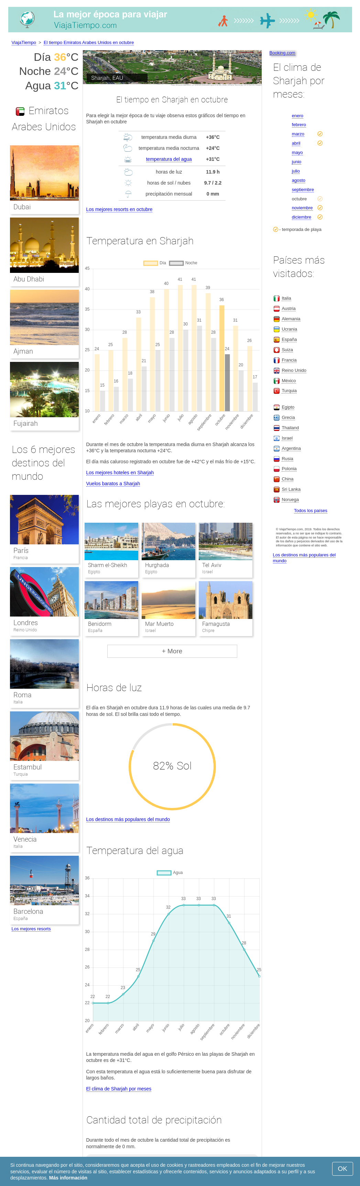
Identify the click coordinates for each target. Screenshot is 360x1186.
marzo (298, 133)
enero (297, 115)
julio (296, 171)
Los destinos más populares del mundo (128, 819)
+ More (172, 651)
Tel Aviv (211, 565)
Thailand (290, 427)
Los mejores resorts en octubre (119, 209)
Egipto (288, 407)
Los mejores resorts (31, 928)
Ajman (23, 351)
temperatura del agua (169, 159)
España (20, 918)
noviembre (302, 207)
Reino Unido (25, 629)
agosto (298, 180)
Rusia (287, 458)
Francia (20, 557)
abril (296, 143)
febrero (299, 124)
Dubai (22, 207)
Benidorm (99, 624)
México (289, 380)
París (21, 550)
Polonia (289, 468)
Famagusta (216, 624)
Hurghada (157, 565)
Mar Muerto (159, 624)
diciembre (301, 217)
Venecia (25, 839)
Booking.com (282, 52)
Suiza (287, 349)
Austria (288, 308)
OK (342, 1168)
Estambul (27, 767)
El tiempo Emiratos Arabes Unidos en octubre (89, 42)
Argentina (291, 448)
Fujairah (25, 423)
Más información (68, 1178)
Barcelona (28, 911)
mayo (297, 152)
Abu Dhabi (28, 279)
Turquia (20, 774)
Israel (287, 438)
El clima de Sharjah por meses (119, 1088)
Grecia (288, 417)
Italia (18, 702)
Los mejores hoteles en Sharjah (120, 472)
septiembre (303, 189)
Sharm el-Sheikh (107, 565)
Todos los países (310, 510)
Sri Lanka (291, 489)
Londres (25, 623)
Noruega (290, 499)
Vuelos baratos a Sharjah (113, 483)
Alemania (291, 318)
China (287, 478)
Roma (22, 695)
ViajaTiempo (24, 42)
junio (296, 161)
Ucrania (289, 329)
